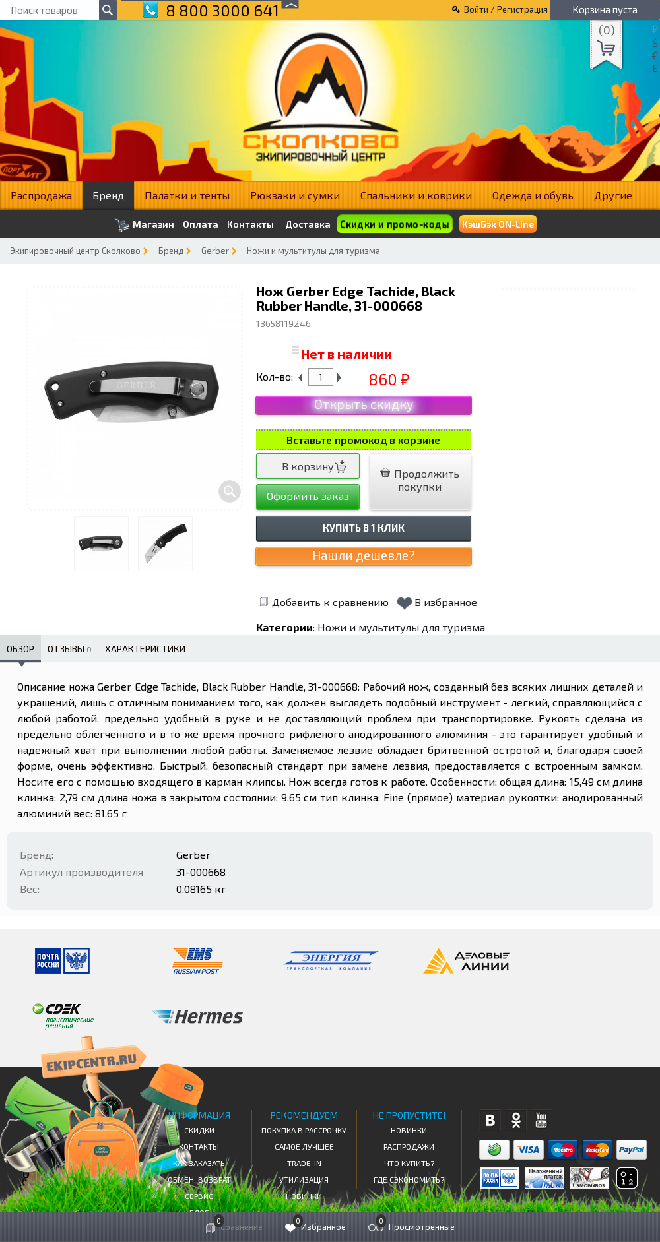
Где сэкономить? (409, 1179)
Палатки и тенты (187, 195)
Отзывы (70, 648)
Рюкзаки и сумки (295, 195)
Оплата (200, 224)
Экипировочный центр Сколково (75, 250)
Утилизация (304, 1179)
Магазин (144, 225)
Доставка (308, 224)
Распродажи (408, 1146)
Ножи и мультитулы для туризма (313, 250)
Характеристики (145, 648)
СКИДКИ (199, 1129)
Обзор (20, 648)
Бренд (108, 195)
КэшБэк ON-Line (498, 224)
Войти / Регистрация (506, 9)
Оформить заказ (308, 495)
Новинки (304, 1195)
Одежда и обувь (533, 195)
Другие (613, 195)
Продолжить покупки (419, 480)
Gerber (215, 250)
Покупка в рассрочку (303, 1129)
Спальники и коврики (416, 195)
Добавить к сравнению (324, 602)
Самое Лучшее (304, 1146)
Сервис (199, 1195)
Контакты (250, 224)
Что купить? (409, 1162)
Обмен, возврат (199, 1179)
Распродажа (41, 195)
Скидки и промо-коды (394, 224)
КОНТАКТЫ (199, 1146)
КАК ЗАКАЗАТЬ (199, 1162)
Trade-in (304, 1162)
